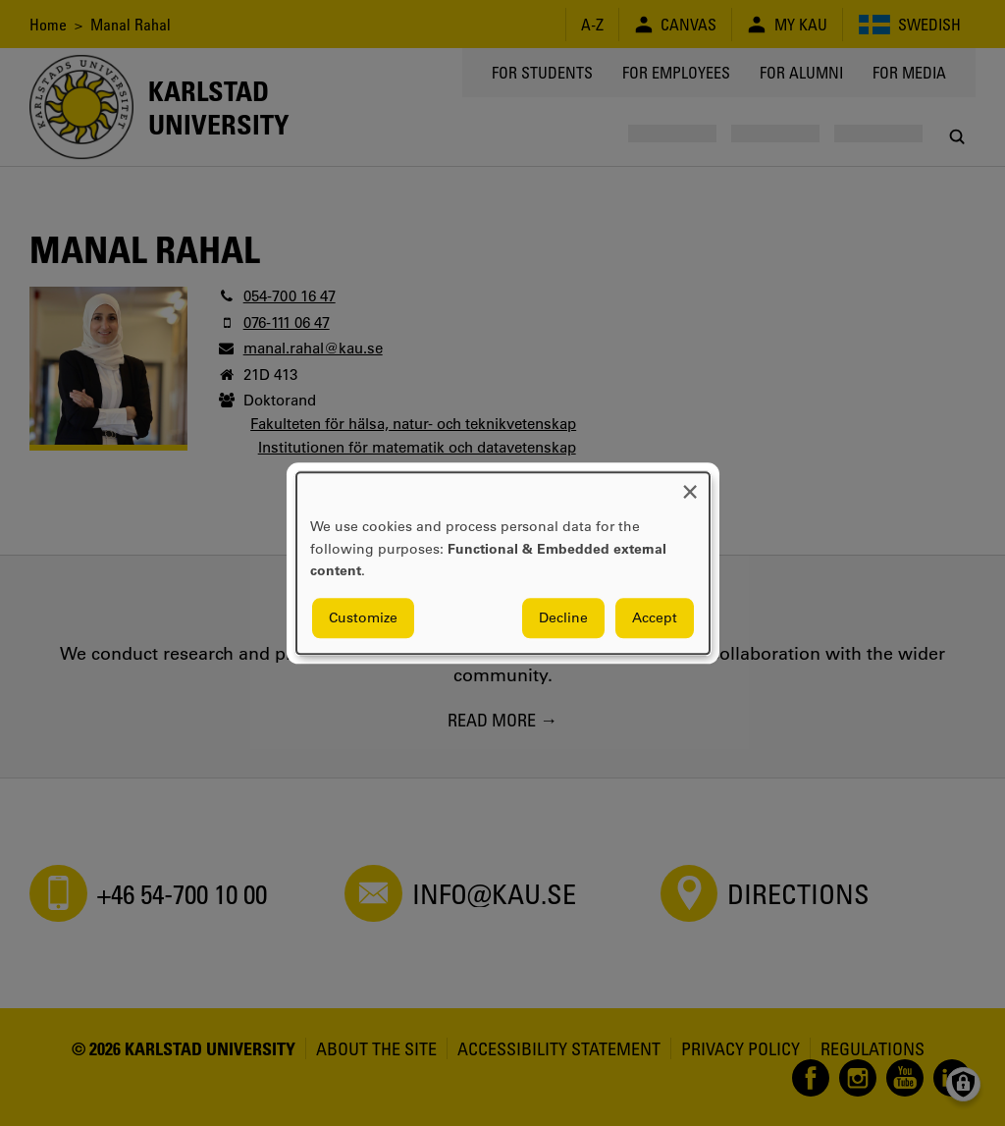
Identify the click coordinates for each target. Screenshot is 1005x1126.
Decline (563, 617)
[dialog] (503, 563)
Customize (363, 617)
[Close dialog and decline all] (690, 484)
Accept (654, 617)
